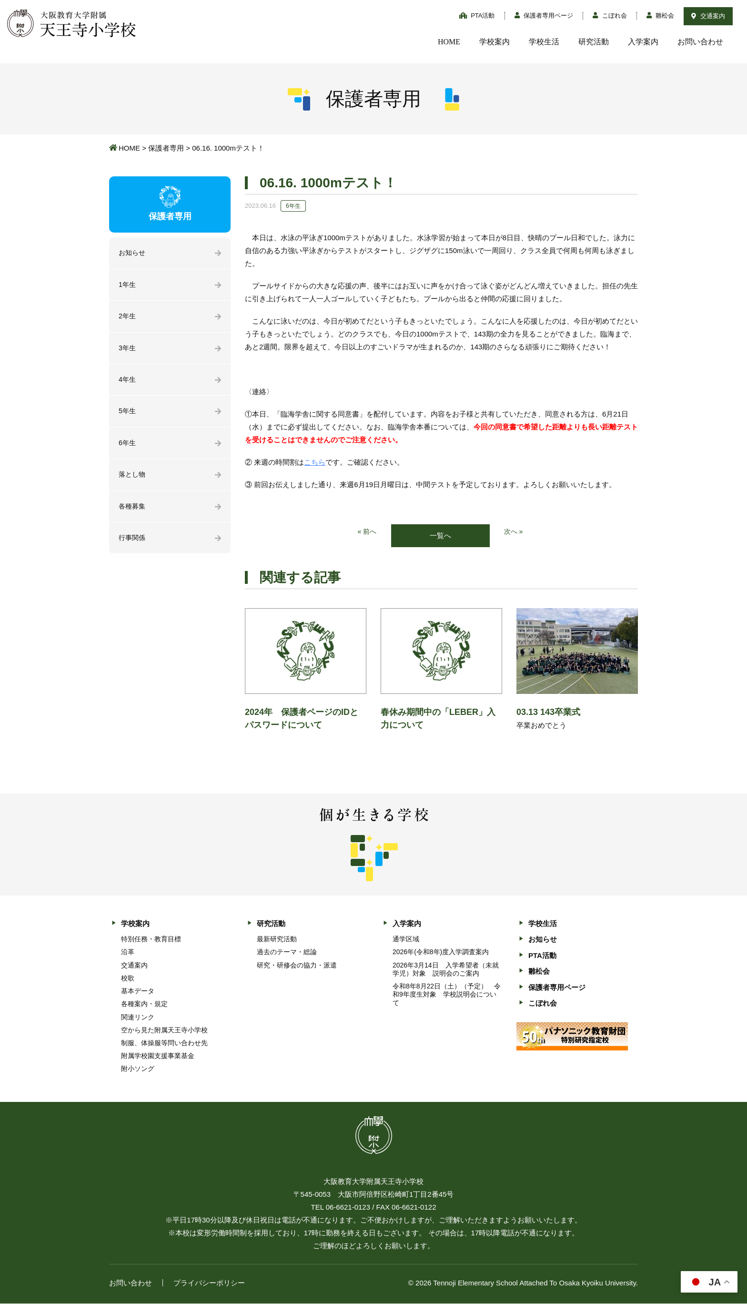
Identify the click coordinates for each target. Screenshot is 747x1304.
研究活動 (593, 42)
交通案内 (708, 16)
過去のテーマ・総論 (287, 953)
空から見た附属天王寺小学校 (164, 1030)
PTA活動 (477, 15)
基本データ (137, 992)
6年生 (128, 448)
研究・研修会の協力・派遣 (297, 965)
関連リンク (137, 1017)
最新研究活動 (277, 940)
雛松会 (660, 15)
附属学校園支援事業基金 (157, 1056)
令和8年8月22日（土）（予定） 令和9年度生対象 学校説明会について (447, 995)
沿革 (127, 953)
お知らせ (133, 253)
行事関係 (133, 545)
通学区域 (406, 940)
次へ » (514, 532)
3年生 (128, 350)
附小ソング (137, 1069)
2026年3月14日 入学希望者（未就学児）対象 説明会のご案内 (446, 970)
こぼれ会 (610, 15)
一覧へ (440, 536)
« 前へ (366, 532)
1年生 (128, 286)
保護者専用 (166, 148)
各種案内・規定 (144, 1005)
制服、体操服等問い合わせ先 (164, 1044)
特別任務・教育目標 (151, 940)
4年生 (128, 383)
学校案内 (494, 42)
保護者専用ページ (544, 15)
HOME (449, 42)
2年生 (128, 318)
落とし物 (133, 480)
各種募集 (133, 513)
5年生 (128, 415)
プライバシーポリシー (209, 1283)
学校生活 (544, 42)
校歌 (127, 978)
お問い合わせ (700, 42)
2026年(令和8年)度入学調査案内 (441, 953)
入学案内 (643, 42)
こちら (314, 462)
